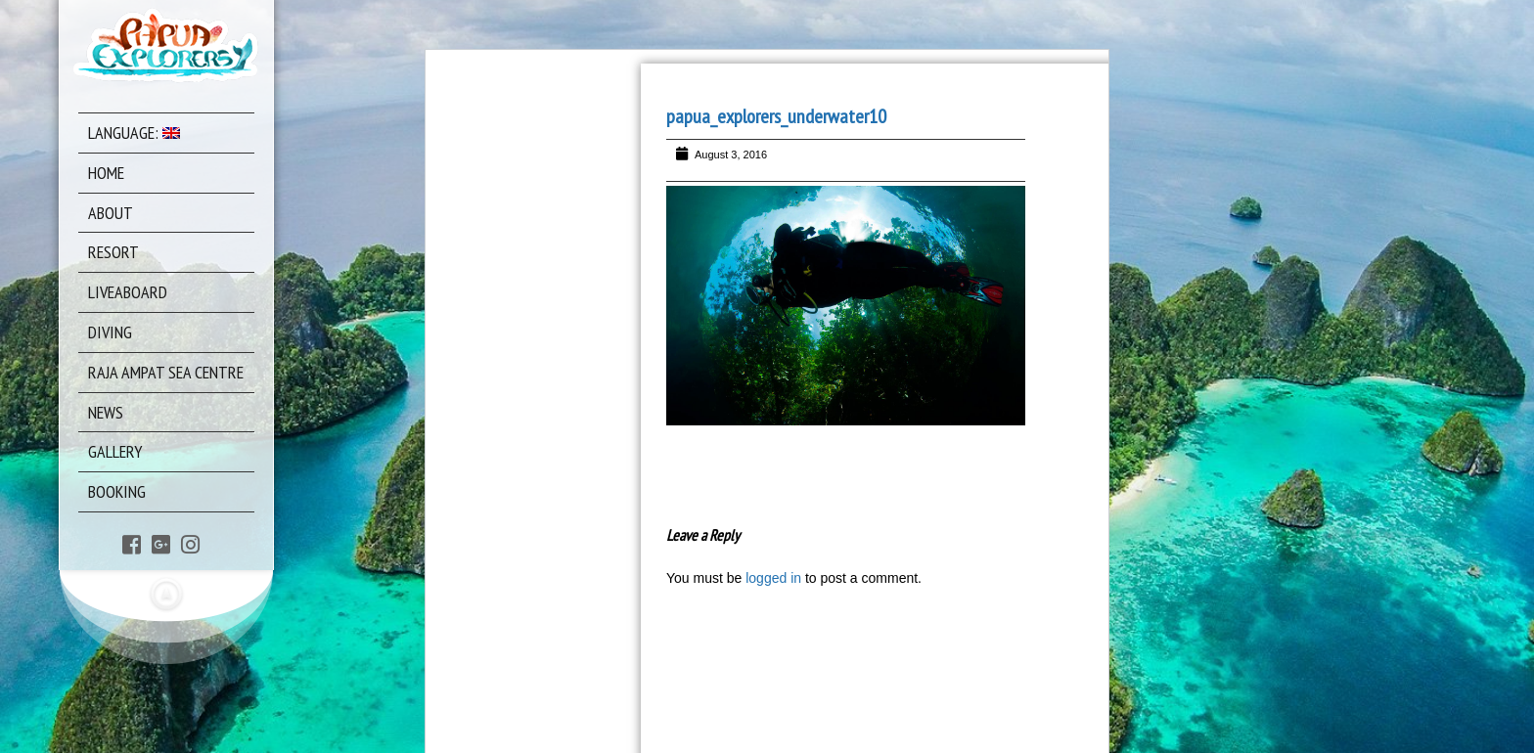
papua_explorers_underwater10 (776, 116)
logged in (773, 578)
